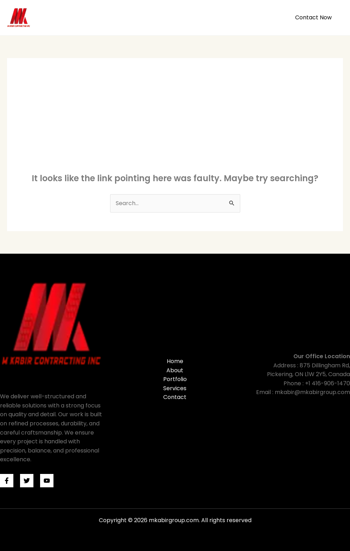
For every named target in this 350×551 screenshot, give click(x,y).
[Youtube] (46, 480)
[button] (313, 17)
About (193, 17)
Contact (174, 397)
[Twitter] (26, 480)
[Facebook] (6, 480)
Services (259, 17)
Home (165, 17)
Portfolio (225, 17)
